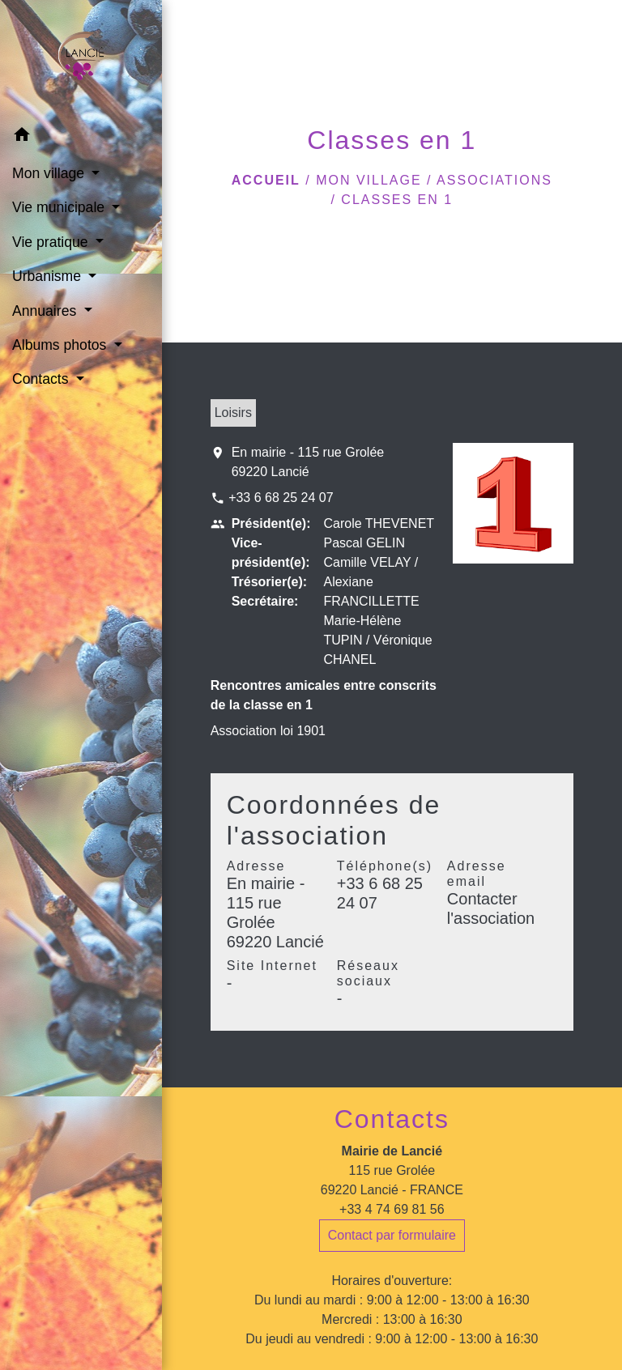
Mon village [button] (50, 173)
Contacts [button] (42, 379)
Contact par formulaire (392, 1235)
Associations (494, 180)
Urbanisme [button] (48, 276)
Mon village (368, 180)
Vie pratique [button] (52, 242)
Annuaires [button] (46, 311)
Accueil (266, 180)
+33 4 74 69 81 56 (391, 1209)
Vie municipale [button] (60, 207)
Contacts (391, 1119)
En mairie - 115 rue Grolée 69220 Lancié (308, 462)
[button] (81, 137)
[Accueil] (81, 59)
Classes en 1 (397, 199)
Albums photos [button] (61, 345)
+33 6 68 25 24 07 (280, 497)
